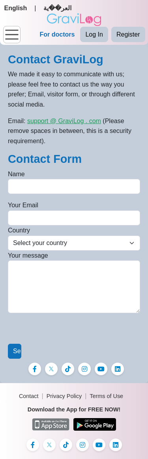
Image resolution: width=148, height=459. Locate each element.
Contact (29, 396)
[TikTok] (68, 369)
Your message (28, 255)
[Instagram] (84, 369)
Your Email (23, 205)
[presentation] (68, 328)
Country (19, 230)
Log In (94, 34)
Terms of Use (106, 396)
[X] (51, 369)
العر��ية (57, 8)
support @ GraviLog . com (64, 121)
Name (16, 174)
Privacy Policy (64, 396)
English (15, 8)
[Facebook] (34, 369)
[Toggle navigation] (12, 34)
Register (128, 34)
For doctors (57, 34)
